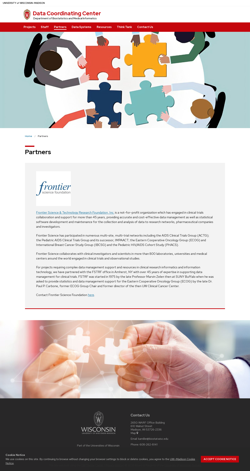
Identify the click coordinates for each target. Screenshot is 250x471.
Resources (104, 27)
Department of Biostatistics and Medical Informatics (65, 18)
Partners (60, 27)
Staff (45, 27)
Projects (30, 27)
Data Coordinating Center (67, 13)
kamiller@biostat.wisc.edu (153, 439)
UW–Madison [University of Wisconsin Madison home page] (24, 3)
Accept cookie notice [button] (220, 459)
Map (135, 433)
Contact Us (145, 27)
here (91, 295)
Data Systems (81, 27)
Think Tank (124, 27)
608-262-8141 (148, 444)
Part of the (98, 445)
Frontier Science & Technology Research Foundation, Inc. (75, 212)
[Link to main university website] (98, 434)
